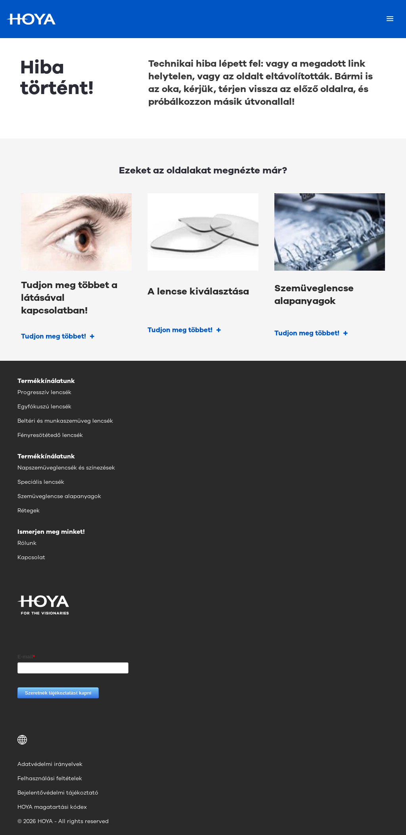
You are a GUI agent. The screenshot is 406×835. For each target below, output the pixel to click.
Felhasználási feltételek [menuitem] (49, 778)
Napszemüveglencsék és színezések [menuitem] (66, 467)
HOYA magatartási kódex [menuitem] (52, 807)
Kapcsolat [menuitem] (31, 557)
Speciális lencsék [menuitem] (40, 482)
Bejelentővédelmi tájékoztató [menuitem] (57, 793)
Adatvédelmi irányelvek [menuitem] (49, 764)
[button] (203, 740)
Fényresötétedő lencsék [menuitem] (50, 435)
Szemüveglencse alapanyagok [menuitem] (59, 496)
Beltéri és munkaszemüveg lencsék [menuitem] (65, 421)
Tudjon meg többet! (53, 336)
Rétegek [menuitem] (28, 510)
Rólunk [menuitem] (26, 543)
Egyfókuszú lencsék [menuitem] (44, 406)
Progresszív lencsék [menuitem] (44, 392)
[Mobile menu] (390, 19)
